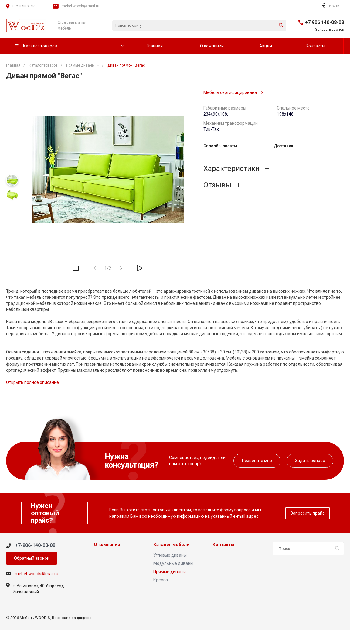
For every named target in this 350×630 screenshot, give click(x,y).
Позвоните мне (257, 460)
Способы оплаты (220, 146)
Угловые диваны (170, 555)
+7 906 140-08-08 (324, 22)
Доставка (283, 146)
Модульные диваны (173, 563)
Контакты (223, 544)
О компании (107, 544)
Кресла (160, 579)
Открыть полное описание (32, 382)
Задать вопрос (310, 460)
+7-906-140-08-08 (35, 545)
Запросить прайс (308, 513)
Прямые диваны (169, 571)
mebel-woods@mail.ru (80, 6)
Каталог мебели (171, 544)
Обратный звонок (31, 558)
